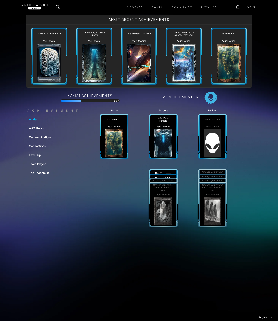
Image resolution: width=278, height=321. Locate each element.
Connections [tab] (37, 146)
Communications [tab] (40, 137)
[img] (57, 7)
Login (250, 7)
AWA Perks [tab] (36, 128)
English (263, 317)
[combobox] (265, 317)
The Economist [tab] (39, 173)
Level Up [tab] (35, 155)
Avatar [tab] (33, 119)
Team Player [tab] (37, 164)
